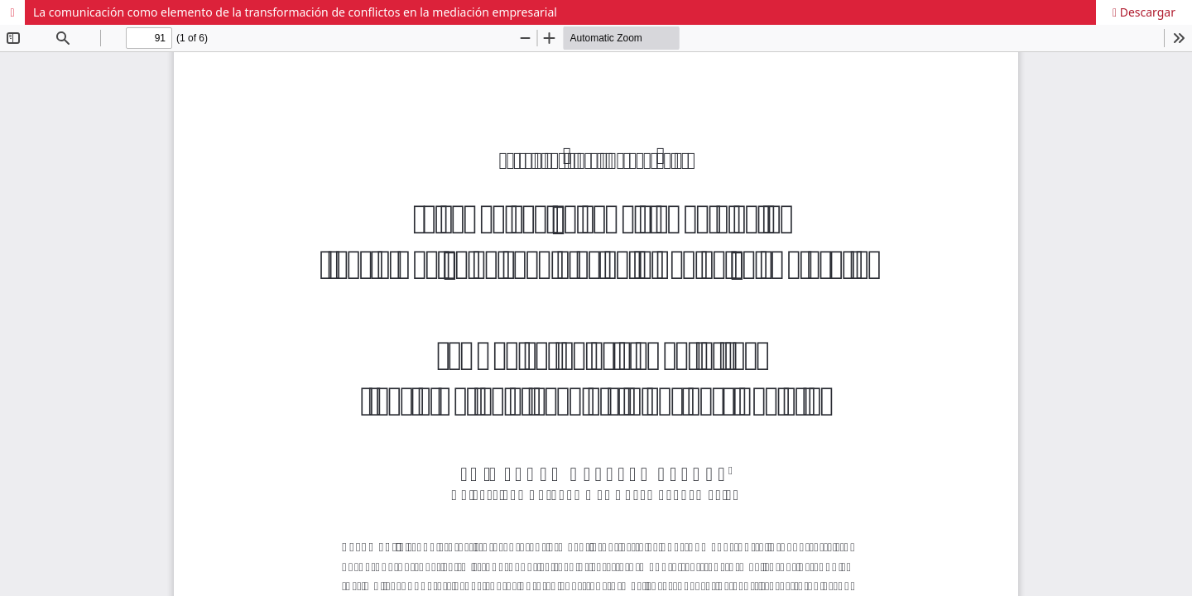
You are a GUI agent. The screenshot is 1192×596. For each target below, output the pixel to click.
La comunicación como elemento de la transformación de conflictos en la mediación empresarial (295, 12)
